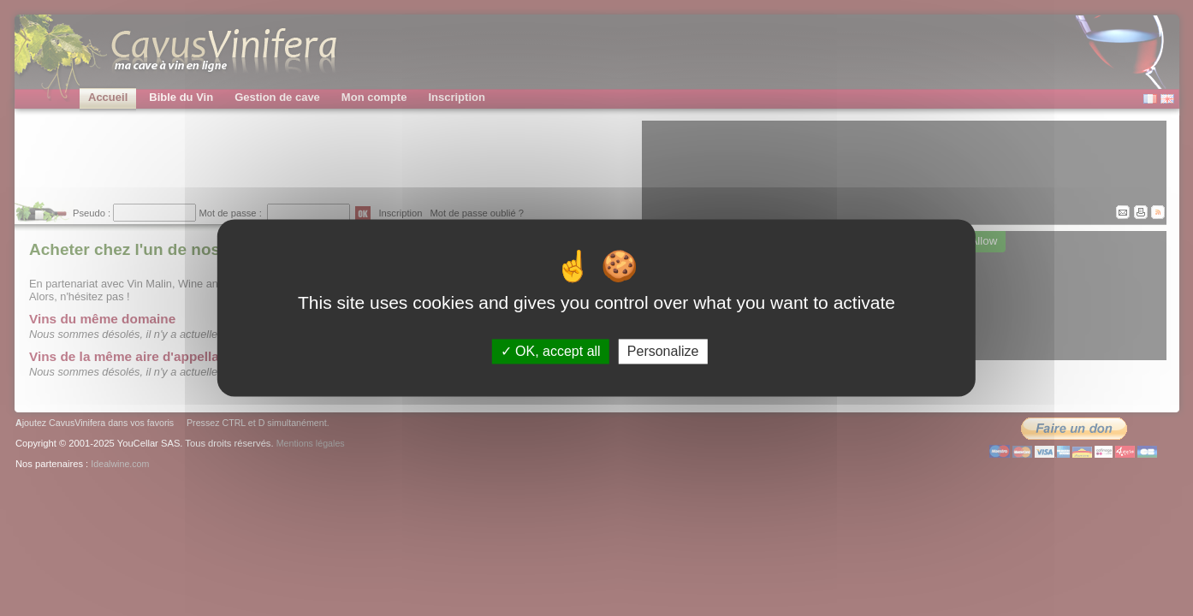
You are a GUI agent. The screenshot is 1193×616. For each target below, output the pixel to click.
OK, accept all (551, 351)
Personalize (663, 351)
